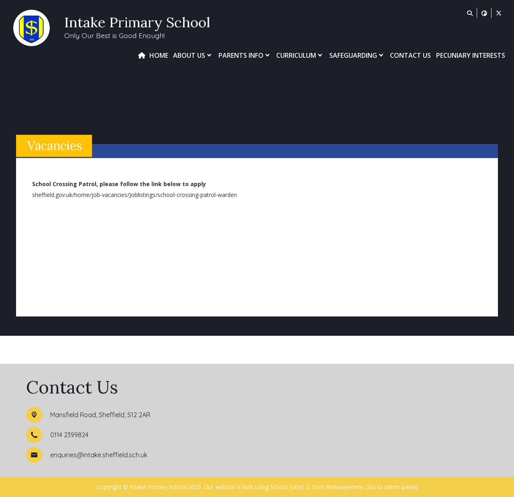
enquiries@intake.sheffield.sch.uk (98, 455)
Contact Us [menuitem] (410, 55)
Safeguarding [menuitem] (357, 55)
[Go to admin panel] (392, 487)
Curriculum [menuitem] (300, 55)
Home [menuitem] (158, 55)
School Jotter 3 (289, 487)
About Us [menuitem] (193, 55)
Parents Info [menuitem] (244, 55)
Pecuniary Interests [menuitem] (470, 55)
